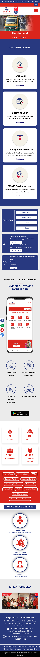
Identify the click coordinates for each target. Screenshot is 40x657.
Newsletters (8, 489)
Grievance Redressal (8, 646)
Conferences (26, 212)
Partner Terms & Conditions (20, 499)
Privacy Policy (8, 649)
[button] (13, 37)
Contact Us (22, 646)
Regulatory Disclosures (13, 484)
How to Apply (8, 474)
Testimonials (30, 484)
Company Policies (11, 479)
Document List (23, 474)
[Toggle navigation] (36, 4)
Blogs (27, 228)
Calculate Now (16, 242)
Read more (20, 85)
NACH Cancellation (20, 494)
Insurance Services (28, 479)
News (27, 223)
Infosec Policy (33, 646)
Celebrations (26, 217)
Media (19, 489)
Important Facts (30, 489)
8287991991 (34, 1)
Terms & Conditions (30, 649)
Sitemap (18, 649)
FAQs (34, 474)
